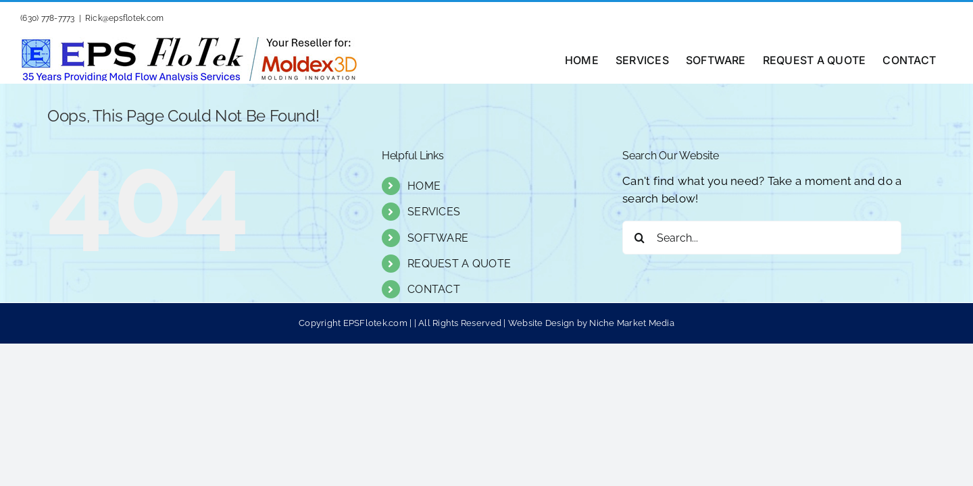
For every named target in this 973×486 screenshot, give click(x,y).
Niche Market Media (631, 323)
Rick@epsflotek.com (124, 18)
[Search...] (761, 237)
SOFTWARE (437, 238)
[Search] (639, 237)
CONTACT (433, 289)
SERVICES (433, 211)
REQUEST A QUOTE (459, 263)
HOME (424, 186)
